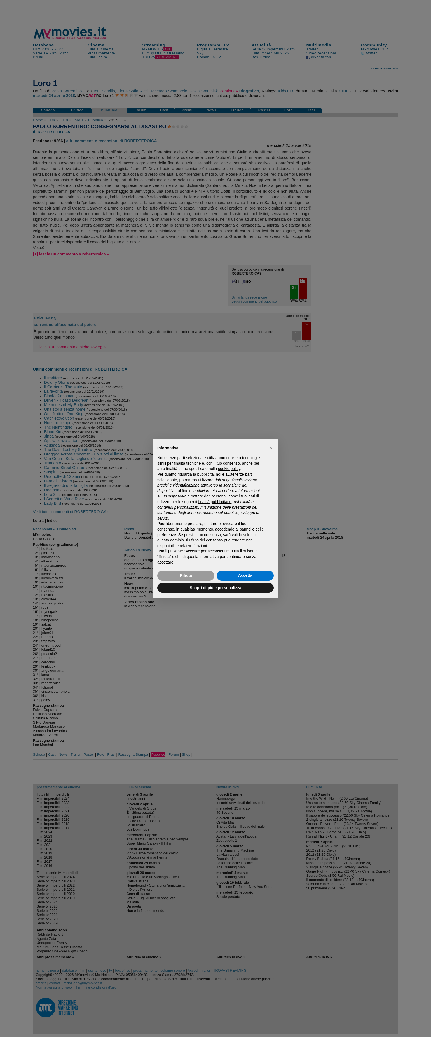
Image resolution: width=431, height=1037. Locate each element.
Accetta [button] (245, 575)
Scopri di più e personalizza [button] (215, 587)
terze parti (244, 474)
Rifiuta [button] (186, 575)
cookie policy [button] (229, 468)
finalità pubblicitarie (214, 501)
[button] (270, 447)
